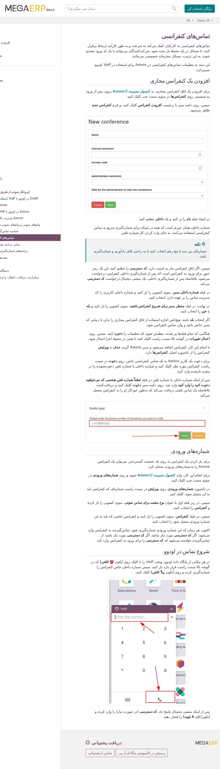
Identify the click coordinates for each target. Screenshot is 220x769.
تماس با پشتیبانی (100, 753)
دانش (17, 160)
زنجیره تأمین (19, 107)
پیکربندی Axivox (29, 205)
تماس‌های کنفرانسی (33, 238)
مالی (14, 87)
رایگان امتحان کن (199, 8)
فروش (15, 94)
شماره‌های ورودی (19, 49)
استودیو (15, 291)
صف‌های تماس (30, 258)
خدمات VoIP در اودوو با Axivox (41, 212)
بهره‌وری (16, 133)
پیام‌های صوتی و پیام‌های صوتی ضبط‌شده (47, 225)
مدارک (19, 140)
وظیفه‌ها (20, 284)
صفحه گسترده (23, 153)
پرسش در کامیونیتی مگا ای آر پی (142, 753)
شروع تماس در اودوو (21, 56)
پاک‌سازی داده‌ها (25, 179)
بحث (17, 173)
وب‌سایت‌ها (18, 100)
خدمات (15, 127)
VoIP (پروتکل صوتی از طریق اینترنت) (38, 192)
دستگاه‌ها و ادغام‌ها (29, 271)
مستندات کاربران (21, 74)
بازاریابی (16, 120)
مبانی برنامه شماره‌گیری (36, 245)
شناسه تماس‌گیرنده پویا (36, 232)
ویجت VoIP (25, 264)
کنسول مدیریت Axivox (131, 91)
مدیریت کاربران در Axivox (38, 219)
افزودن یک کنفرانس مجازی (25, 43)
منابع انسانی (18, 113)
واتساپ (19, 186)
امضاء (18, 146)
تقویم (17, 166)
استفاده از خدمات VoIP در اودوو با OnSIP (44, 199)
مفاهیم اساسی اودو (23, 81)
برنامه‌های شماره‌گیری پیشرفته (40, 251)
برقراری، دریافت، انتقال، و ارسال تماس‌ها (44, 278)
